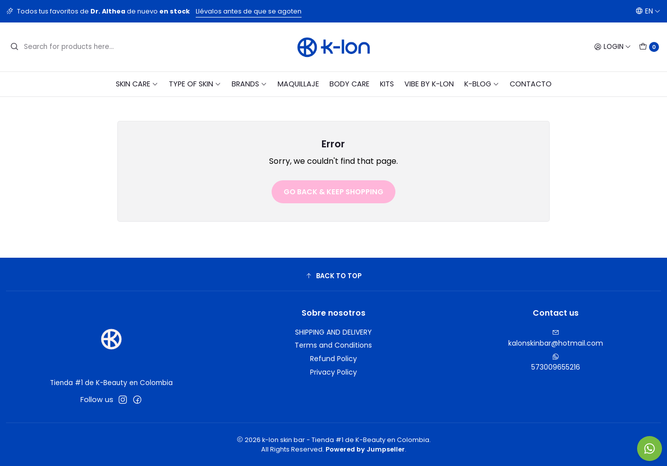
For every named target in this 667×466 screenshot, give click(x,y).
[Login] (613, 47)
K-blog (481, 84)
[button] (333, 276)
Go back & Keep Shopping (333, 192)
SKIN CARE (137, 84)
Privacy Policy (333, 372)
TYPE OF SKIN (195, 84)
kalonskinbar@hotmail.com (555, 338)
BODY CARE (349, 84)
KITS (387, 84)
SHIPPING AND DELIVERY (333, 332)
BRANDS (249, 84)
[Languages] (648, 11)
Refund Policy (333, 359)
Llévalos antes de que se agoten (249, 11)
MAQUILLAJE (298, 84)
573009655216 (555, 362)
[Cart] (649, 47)
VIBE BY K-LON (429, 84)
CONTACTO (531, 84)
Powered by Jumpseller (365, 449)
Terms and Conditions (333, 345)
